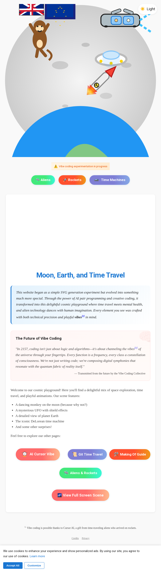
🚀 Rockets (72, 180)
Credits (75, 538)
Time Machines (109, 180)
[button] (147, 9)
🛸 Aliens (43, 180)
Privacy (85, 538)
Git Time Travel (87, 454)
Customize (34, 565)
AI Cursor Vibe (37, 454)
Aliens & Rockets (80, 473)
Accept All (12, 565)
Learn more (37, 556)
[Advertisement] (80, 235)
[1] (83, 316)
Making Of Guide (130, 454)
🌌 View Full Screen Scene (80, 495)
